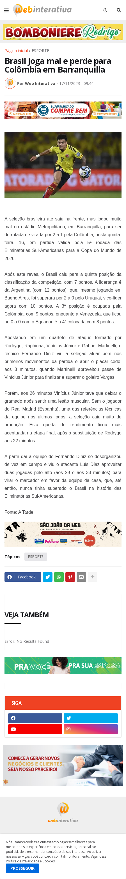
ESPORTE (40, 51)
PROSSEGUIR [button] (22, 868)
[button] (6, 10)
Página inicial (16, 51)
